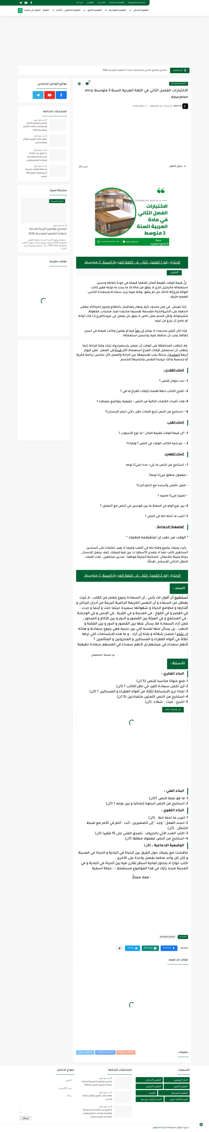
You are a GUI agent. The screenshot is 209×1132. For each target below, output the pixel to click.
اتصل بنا (101, 3)
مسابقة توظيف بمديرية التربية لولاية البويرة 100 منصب (36, 173)
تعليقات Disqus (85, 1052)
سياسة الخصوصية (136, 3)
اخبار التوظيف (181, 1080)
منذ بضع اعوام (39, 136)
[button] (169, 948)
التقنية (46, 10)
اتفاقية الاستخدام (116, 3)
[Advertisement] (104, 41)
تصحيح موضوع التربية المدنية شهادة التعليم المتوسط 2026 (48, 231)
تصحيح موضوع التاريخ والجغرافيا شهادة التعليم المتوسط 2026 (135, 70)
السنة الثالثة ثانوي (179, 1099)
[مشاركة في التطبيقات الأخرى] (119, 948)
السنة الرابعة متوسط (151, 1099)
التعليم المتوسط (117, 10)
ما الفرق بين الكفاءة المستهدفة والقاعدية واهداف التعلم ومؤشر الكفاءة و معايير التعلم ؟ (36, 157)
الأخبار (59, 10)
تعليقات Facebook (105, 1052)
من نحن (79, 3)
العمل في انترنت (32, 10)
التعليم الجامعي (72, 10)
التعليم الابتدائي (141, 10)
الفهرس (90, 3)
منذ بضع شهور (39, 120)
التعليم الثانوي (94, 10)
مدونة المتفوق (159, 1128)
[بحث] (20, 10)
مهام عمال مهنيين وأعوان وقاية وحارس (35, 141)
